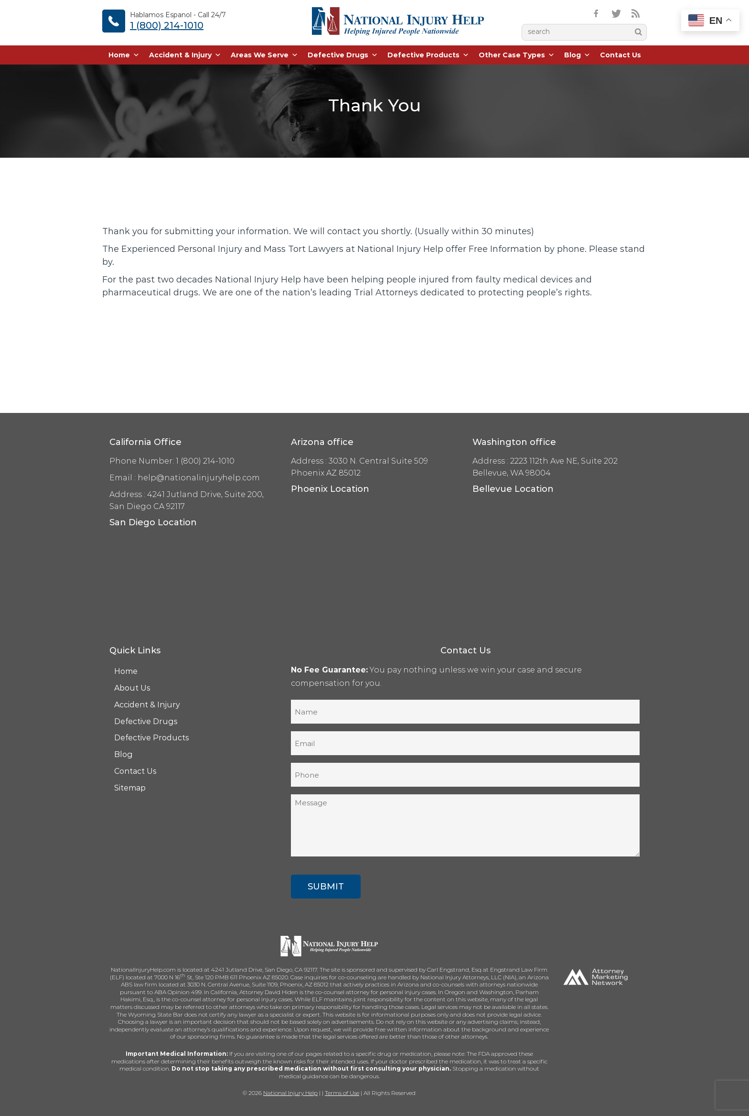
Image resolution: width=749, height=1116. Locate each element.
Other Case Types (517, 55)
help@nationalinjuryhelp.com (199, 477)
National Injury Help (290, 1092)
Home (123, 55)
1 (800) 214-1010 (166, 25)
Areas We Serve (264, 55)
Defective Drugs (343, 55)
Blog (577, 55)
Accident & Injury (185, 55)
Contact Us (620, 55)
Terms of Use (342, 1092)
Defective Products (428, 55)
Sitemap (130, 787)
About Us (132, 688)
